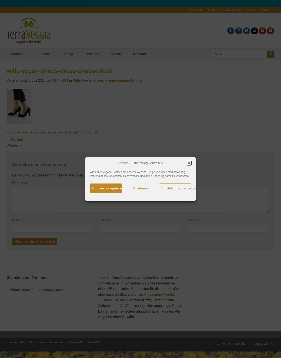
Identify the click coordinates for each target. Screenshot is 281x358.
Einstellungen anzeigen (176, 188)
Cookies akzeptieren (107, 188)
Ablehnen (140, 188)
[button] (189, 163)
